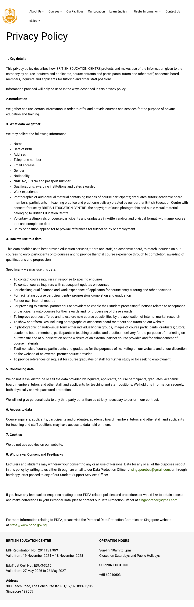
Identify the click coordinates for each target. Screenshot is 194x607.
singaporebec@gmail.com (150, 470)
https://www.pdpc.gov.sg (28, 525)
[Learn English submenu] (128, 12)
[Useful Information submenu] (160, 12)
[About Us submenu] (43, 12)
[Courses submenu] (61, 12)
